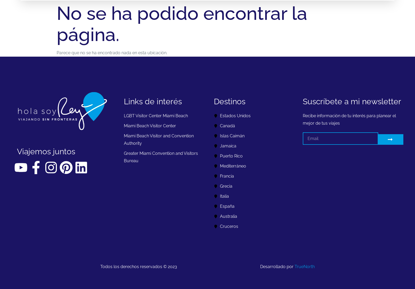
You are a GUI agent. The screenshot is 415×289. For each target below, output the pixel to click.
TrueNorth (305, 266)
